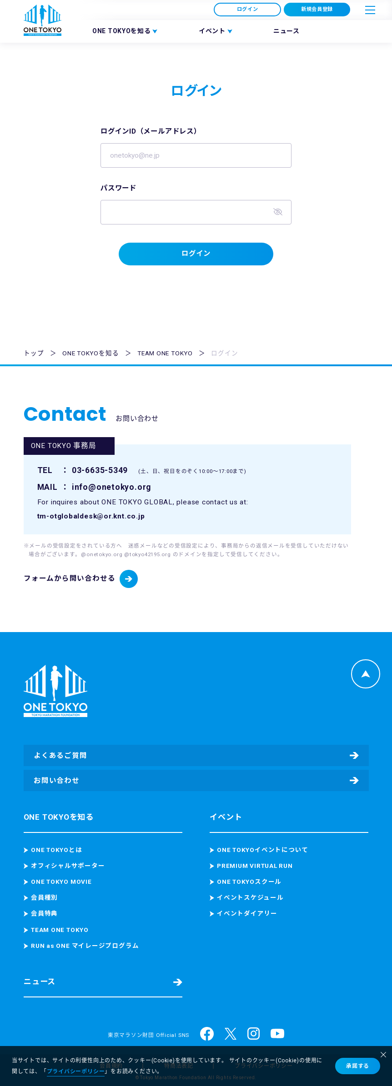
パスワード (120, 189)
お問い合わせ (57, 781)
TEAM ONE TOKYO (165, 354)
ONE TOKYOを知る (90, 354)
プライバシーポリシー (76, 1071)
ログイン (247, 9)
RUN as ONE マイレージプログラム (85, 945)
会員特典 (44, 913)
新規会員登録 (317, 9)
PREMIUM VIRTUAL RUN (255, 866)
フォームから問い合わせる (69, 580)
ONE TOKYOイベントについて (262, 849)
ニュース (286, 31)
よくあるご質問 (60, 756)
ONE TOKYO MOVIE (61, 882)
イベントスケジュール (250, 898)
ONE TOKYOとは (56, 849)
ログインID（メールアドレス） (154, 132)
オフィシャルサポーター (68, 866)
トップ (34, 354)
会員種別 (44, 898)
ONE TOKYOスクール (249, 882)
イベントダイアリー (247, 913)
